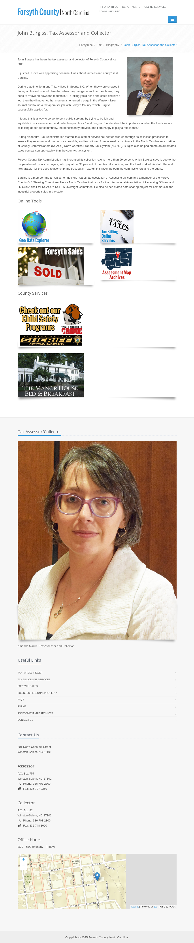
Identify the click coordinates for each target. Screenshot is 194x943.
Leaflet (135, 906)
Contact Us (25, 719)
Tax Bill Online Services (34, 679)
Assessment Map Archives (35, 713)
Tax (99, 45)
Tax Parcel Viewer (30, 672)
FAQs (21, 699)
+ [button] (23, 860)
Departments (131, 7)
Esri (156, 906)
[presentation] (97, 881)
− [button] (23, 866)
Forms (22, 706)
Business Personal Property (38, 693)
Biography (112, 45)
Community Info (110, 11)
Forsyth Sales (28, 686)
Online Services (155, 7)
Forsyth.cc (110, 7)
